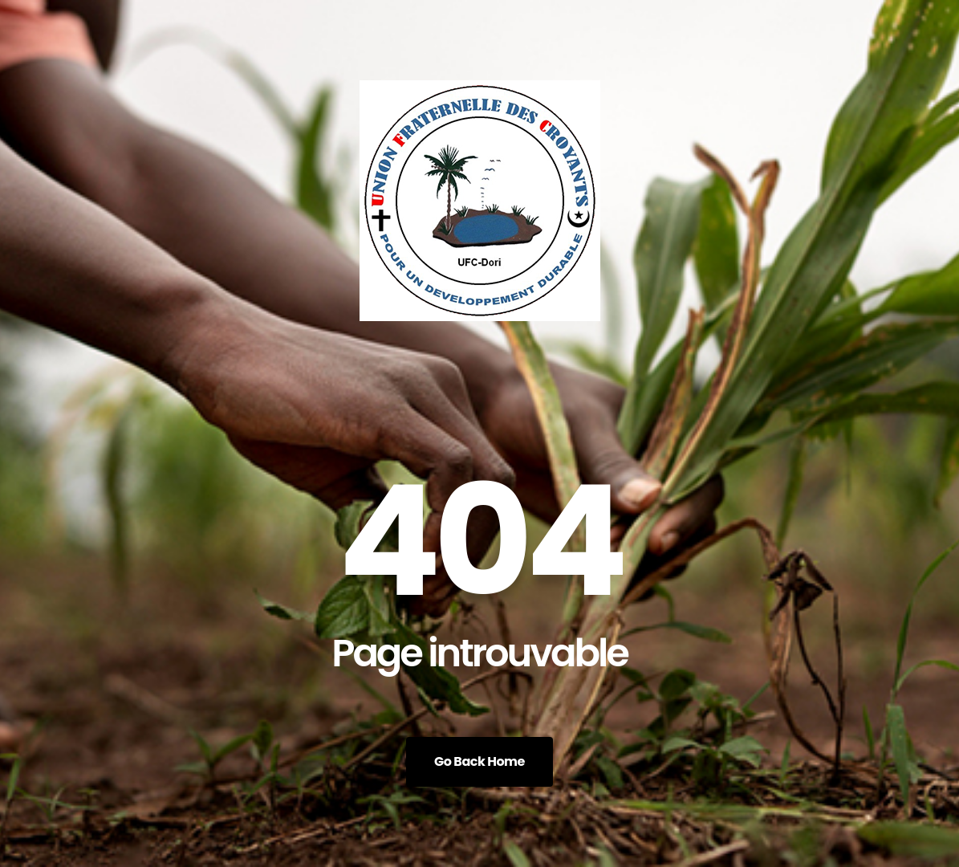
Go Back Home (479, 761)
